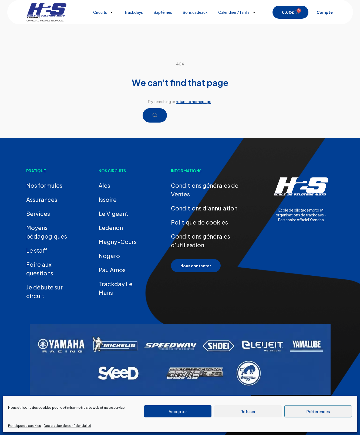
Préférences (318, 411)
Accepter (178, 411)
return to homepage (193, 101)
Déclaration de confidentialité (67, 426)
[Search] (155, 115)
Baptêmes (163, 12)
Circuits (103, 12)
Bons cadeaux (195, 12)
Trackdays (133, 12)
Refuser (247, 411)
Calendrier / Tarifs (237, 12)
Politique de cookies (24, 426)
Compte (325, 12)
